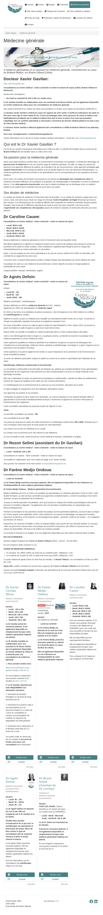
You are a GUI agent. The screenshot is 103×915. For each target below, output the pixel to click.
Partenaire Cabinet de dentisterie (56, 18)
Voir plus (29, 767)
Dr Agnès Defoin (12, 779)
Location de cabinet (82, 18)
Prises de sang (32, 18)
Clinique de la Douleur (54, 11)
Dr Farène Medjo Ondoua (44, 590)
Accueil (29, 5)
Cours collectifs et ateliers (78, 11)
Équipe (50, 5)
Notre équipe (11, 33)
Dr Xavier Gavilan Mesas (12, 590)
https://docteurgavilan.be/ (14, 84)
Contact (29, 24)
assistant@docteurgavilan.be (54, 464)
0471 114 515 (21, 681)
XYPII (57, 901)
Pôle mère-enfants (33, 11)
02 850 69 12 (23, 670)
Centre (40, 5)
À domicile (62, 5)
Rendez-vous (17, 757)
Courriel (16, 762)
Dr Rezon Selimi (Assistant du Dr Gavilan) (47, 783)
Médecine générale (80, 5)
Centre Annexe (44, 608)
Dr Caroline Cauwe (77, 588)
